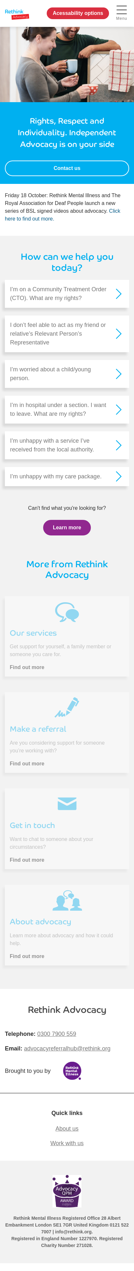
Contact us (67, 168)
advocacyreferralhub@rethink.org (67, 1048)
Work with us (67, 1143)
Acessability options (78, 13)
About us (67, 1128)
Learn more (67, 527)
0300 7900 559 (56, 1034)
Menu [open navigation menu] (121, 13)
